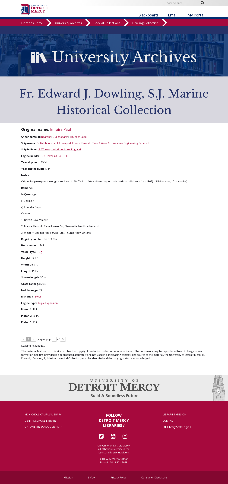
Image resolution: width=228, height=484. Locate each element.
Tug (39, 252)
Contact (169, 420)
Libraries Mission (174, 414)
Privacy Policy (118, 477)
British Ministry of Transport (54, 143)
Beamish (46, 137)
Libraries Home (32, 31)
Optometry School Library (43, 426)
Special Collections (107, 31)
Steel (38, 296)
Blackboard (148, 15)
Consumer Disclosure (154, 477)
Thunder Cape (78, 137)
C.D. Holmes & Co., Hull (54, 156)
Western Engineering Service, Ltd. (133, 143)
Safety (91, 477)
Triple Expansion (48, 303)
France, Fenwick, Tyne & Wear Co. (92, 143)
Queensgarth (60, 137)
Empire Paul (60, 129)
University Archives (68, 31)
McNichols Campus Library (43, 414)
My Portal (196, 15)
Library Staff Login (178, 427)
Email (172, 15)
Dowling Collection (145, 31)
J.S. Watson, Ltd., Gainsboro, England (59, 149)
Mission (68, 477)
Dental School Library (40, 420)
